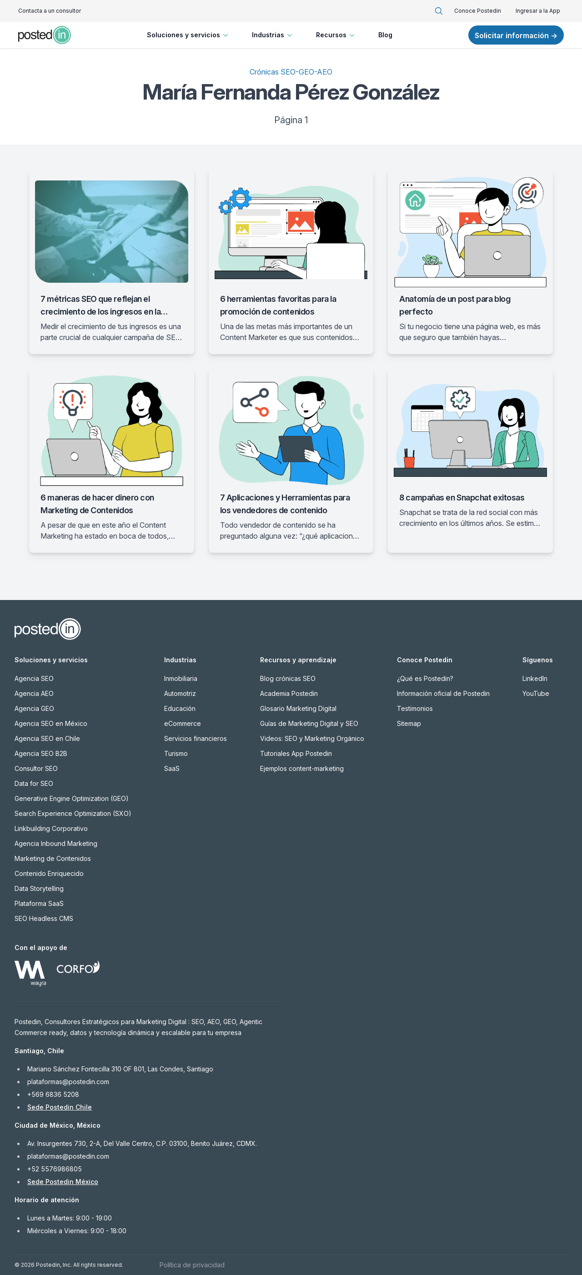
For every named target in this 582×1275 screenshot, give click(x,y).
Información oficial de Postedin (443, 693)
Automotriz (180, 693)
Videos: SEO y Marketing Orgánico (312, 738)
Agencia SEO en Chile (47, 738)
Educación (180, 708)
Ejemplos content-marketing (302, 768)
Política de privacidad (192, 1265)
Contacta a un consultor (49, 10)
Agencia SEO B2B (41, 753)
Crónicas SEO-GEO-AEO (291, 71)
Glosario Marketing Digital (298, 708)
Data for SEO (34, 783)
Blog (385, 35)
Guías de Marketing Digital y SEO (309, 723)
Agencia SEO (34, 678)
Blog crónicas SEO (288, 678)
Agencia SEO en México (51, 723)
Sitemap (409, 723)
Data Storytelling (39, 888)
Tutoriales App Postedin (296, 753)
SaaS (172, 768)
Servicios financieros (195, 738)
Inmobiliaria (180, 678)
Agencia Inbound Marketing (56, 843)
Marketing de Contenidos (53, 858)
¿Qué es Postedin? (425, 678)
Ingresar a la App (538, 10)
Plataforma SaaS (39, 903)
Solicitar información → (516, 35)
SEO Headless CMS (44, 918)
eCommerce (182, 723)
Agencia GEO (34, 708)
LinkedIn (534, 678)
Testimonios (415, 708)
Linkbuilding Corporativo (51, 828)
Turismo (176, 753)
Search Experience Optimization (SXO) (73, 813)
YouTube (535, 693)
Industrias (273, 35)
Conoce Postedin (477, 10)
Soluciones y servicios (188, 35)
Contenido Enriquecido (49, 873)
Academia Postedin (289, 693)
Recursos (336, 35)
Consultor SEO (36, 768)
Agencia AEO (34, 693)
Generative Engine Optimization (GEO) (72, 798)
